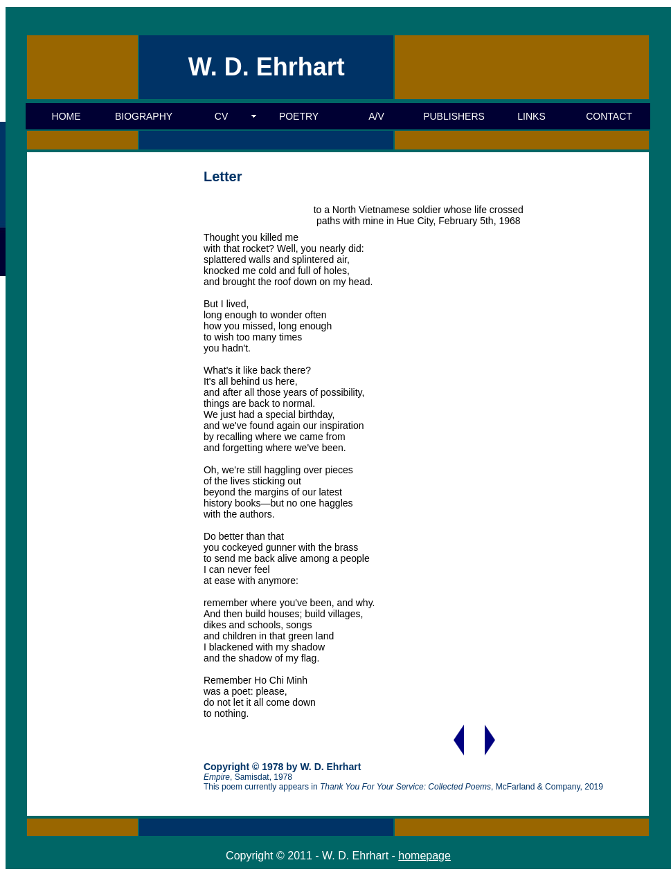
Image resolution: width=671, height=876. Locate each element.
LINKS (531, 116)
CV (221, 116)
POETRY (299, 116)
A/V (376, 116)
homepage (424, 855)
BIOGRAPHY (143, 116)
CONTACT (609, 116)
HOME (66, 116)
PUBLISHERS (454, 116)
